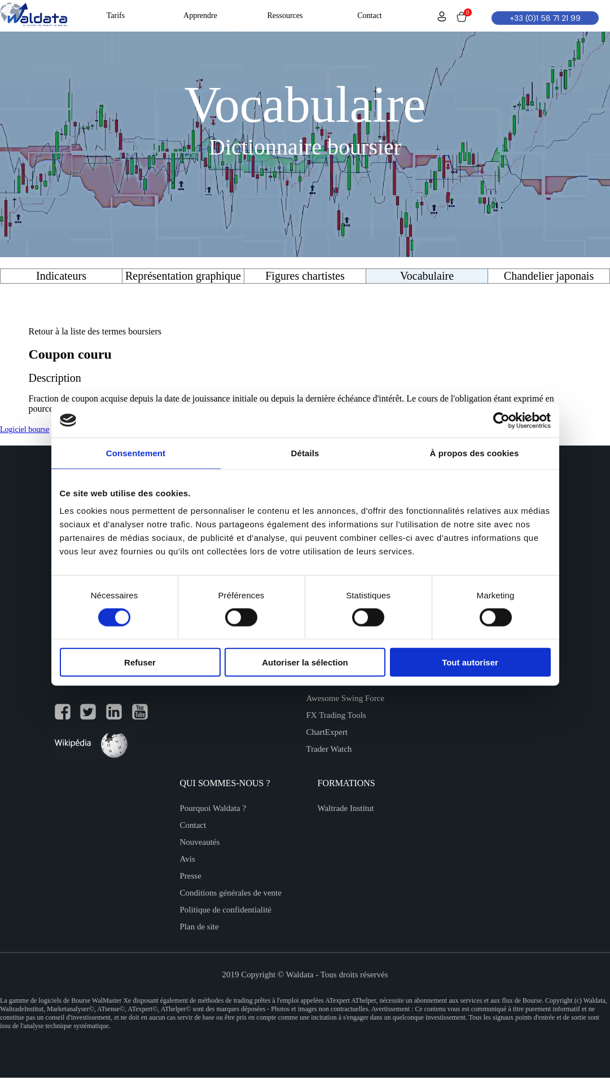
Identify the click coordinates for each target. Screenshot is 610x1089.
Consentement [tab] (135, 452)
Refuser (140, 662)
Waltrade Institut (346, 808)
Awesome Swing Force (345, 698)
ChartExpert (327, 732)
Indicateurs (61, 276)
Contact (193, 825)
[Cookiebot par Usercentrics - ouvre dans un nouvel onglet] (501, 420)
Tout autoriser (470, 662)
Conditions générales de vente (231, 892)
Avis (187, 858)
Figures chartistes (305, 276)
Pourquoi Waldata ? (213, 808)
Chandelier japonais (549, 276)
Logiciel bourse (24, 429)
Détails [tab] (305, 452)
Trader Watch (329, 748)
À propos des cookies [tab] (474, 452)
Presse (190, 875)
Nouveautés (200, 841)
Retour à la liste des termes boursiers (95, 331)
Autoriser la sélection (305, 662)
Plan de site (199, 926)
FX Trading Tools (336, 715)
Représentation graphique (183, 276)
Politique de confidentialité (225, 909)
